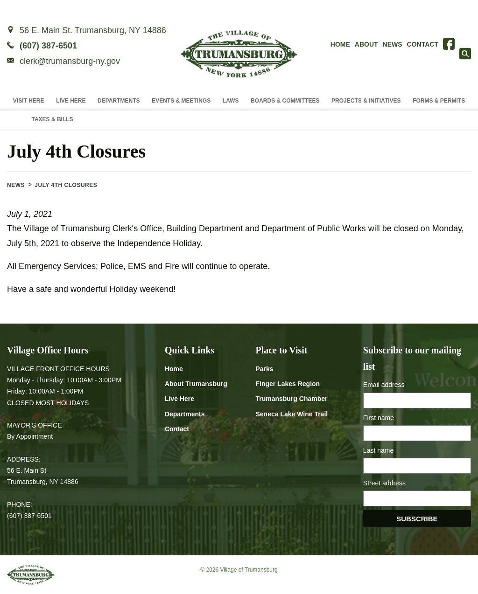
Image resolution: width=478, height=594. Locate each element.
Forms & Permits (439, 100)
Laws (231, 100)
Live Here (70, 100)
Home (340, 44)
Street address (384, 483)
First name (378, 417)
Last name (378, 450)
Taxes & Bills (52, 119)
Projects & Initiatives (366, 100)
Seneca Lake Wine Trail (291, 414)
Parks (264, 369)
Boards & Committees (285, 100)
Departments (119, 100)
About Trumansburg (196, 383)
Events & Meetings (181, 100)
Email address (384, 384)
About (366, 44)
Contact (422, 44)
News (392, 44)
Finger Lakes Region (287, 383)
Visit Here (28, 100)
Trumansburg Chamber (291, 398)
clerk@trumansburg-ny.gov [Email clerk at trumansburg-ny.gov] (70, 61)
